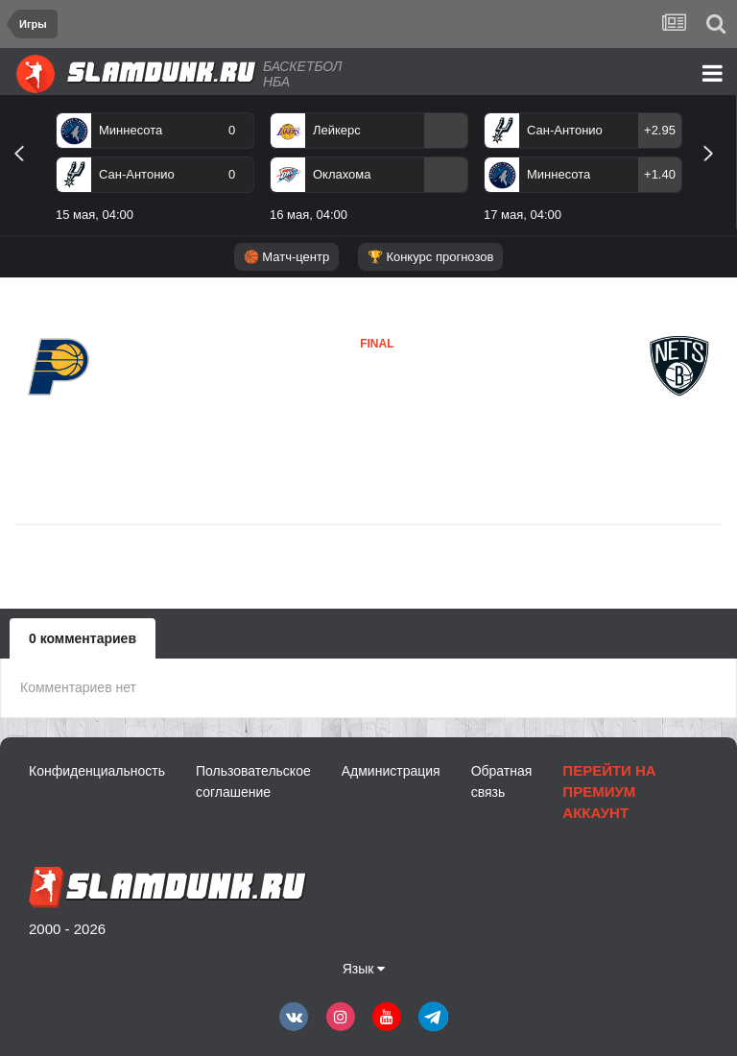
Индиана (59, 412)
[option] (155, 171)
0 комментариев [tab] (82, 638)
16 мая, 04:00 (308, 214)
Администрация (391, 771)
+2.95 (660, 130)
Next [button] (716, 175)
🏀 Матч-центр (286, 257)
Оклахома (342, 174)
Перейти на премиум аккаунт (608, 791)
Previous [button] (26, 175)
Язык (364, 968)
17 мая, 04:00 (522, 214)
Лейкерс (337, 130)
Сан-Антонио (137, 174)
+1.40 (660, 174)
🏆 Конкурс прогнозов (431, 257)
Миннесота (130, 130)
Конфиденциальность (97, 771)
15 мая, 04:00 (94, 214)
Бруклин (330, 401)
